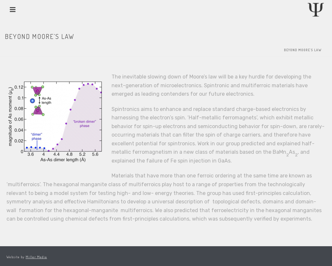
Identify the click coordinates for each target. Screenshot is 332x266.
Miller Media (36, 257)
